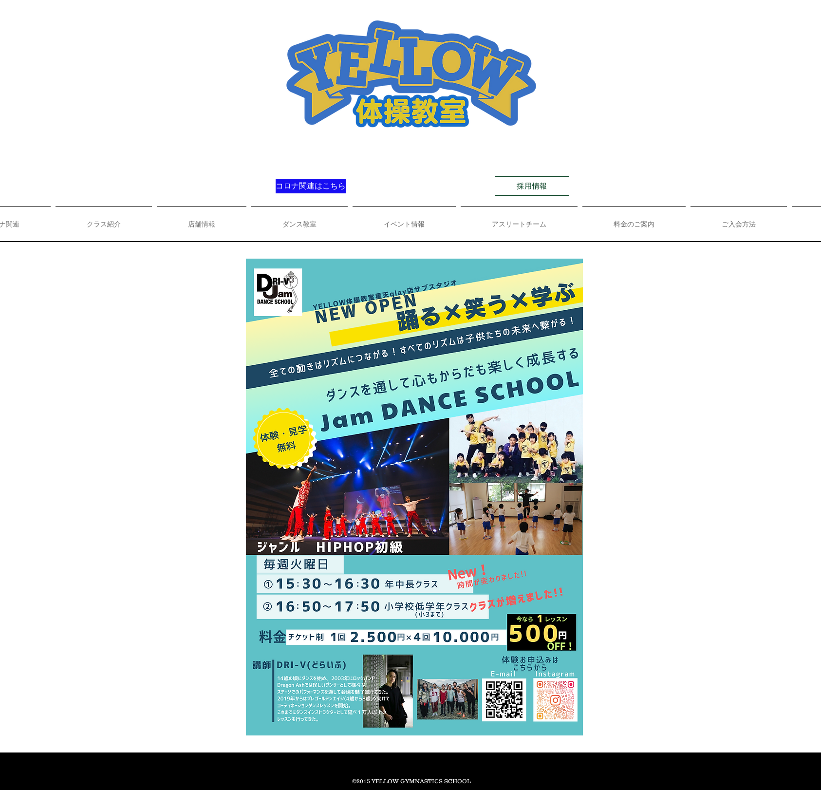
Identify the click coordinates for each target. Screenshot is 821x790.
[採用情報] (532, 186)
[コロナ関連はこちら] (311, 186)
